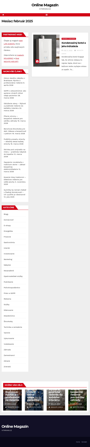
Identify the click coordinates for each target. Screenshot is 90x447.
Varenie (7, 333)
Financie (7, 237)
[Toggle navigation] (46, 14)
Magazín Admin (12, 407)
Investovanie (9, 254)
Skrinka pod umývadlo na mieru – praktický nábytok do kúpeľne (15, 152)
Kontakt (84, 442)
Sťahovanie (8, 310)
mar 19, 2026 (77, 404)
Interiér (7, 248)
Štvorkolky (8, 321)
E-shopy (7, 225)
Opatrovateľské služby (13, 276)
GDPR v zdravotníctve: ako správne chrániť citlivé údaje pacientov (15, 93)
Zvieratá (7, 367)
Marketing (8, 259)
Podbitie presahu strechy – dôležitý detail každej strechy (14, 141)
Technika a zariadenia (13, 327)
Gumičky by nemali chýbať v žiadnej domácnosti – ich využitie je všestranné (15, 192)
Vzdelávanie (9, 344)
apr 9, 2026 (11, 404)
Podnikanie (8, 282)
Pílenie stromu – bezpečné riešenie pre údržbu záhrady (13, 118)
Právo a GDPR (9, 293)
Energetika (8, 231)
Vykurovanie (9, 338)
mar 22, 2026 (55, 404)
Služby (6, 305)
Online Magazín (45, 5)
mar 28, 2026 (34, 404)
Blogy (6, 214)
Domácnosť (8, 220)
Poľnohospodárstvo (12, 288)
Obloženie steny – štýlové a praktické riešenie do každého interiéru (15, 105)
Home (78, 442)
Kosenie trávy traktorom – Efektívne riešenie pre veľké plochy (15, 179)
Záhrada (7, 350)
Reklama (7, 299)
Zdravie (7, 361)
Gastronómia (9, 242)
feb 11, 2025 (67, 50)
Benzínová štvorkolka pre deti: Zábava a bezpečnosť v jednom (15, 131)
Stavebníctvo (9, 316)
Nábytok (7, 265)
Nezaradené (9, 271)
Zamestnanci (9, 355)
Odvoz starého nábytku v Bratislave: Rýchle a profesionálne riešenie (14, 80)
